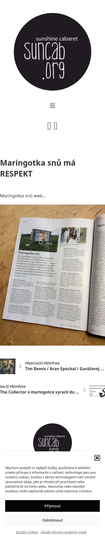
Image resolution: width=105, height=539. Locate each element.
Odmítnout (52, 520)
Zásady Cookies (27, 532)
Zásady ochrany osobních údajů (64, 532)
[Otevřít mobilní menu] (52, 106)
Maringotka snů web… (23, 196)
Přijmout (52, 505)
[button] (97, 457)
